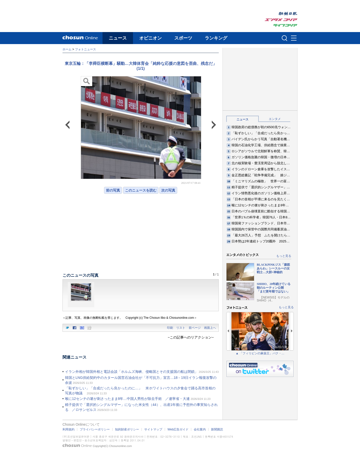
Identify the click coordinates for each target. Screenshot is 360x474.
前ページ (195, 328)
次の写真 (168, 190)
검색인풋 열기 (284, 38)
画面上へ (210, 328)
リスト (180, 328)
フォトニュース (85, 49)
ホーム (67, 49)
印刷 (170, 328)
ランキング (216, 38)
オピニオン (150, 38)
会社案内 (200, 429)
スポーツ (183, 38)
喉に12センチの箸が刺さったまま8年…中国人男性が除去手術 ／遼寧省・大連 (127, 399)
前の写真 (113, 190)
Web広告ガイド (178, 429)
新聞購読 (217, 429)
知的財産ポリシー (127, 429)
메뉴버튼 (294, 38)
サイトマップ (153, 429)
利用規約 (68, 429)
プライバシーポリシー (95, 429)
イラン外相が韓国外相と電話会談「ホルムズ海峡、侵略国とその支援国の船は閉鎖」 (131, 372)
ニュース (118, 38)
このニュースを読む (140, 190)
